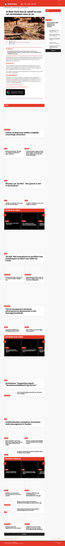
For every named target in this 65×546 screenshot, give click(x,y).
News (22, 4)
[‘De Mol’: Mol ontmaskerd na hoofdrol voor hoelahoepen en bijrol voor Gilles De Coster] (24, 242)
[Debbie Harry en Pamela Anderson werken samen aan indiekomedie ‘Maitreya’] (34, 519)
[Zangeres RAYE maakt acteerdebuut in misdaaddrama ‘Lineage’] (34, 485)
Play (25, 4)
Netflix (23, 347)
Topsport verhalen (24, 7)
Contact (59, 543)
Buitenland (7, 129)
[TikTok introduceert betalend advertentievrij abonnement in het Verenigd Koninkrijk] (24, 295)
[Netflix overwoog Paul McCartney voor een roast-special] (14, 485)
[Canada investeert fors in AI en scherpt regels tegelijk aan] (14, 269)
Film (26, 437)
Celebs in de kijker (7, 7)
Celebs (26, 326)
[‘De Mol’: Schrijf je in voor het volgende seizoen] (34, 195)
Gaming (26, 148)
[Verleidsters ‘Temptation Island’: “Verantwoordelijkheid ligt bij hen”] (24, 369)
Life (35, 4)
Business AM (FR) (15, 543)
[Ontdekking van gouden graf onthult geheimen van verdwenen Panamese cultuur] (47, 46)
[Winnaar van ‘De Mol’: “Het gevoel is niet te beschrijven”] (24, 169)
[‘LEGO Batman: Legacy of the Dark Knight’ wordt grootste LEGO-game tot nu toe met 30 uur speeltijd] (34, 143)
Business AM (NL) (8, 543)
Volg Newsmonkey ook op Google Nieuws (14, 84)
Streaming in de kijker (16, 7)
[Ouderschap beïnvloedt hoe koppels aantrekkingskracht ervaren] (10, 509)
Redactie (14, 41)
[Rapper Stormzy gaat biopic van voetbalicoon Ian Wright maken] (34, 433)
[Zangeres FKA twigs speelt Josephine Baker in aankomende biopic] (10, 452)
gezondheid (7, 504)
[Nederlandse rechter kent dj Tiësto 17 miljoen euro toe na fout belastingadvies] (34, 269)
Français (58, 538)
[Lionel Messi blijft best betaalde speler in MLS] (14, 322)
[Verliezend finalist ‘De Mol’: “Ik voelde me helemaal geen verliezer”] (14, 143)
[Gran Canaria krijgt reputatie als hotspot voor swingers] (10, 393)
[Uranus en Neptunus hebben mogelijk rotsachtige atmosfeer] (24, 118)
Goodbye (21, 543)
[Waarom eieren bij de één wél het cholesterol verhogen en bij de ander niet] (10, 502)
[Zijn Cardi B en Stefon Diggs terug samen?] (34, 322)
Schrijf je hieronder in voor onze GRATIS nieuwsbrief (16, 86)
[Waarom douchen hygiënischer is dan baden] (14, 519)
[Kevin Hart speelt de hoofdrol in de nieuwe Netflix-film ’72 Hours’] (30, 343)
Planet (28, 4)
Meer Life (55, 50)
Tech (32, 4)
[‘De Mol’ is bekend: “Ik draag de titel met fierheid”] (14, 195)
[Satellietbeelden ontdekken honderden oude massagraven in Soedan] (24, 408)
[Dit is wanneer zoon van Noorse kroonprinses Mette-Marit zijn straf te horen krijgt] (14, 433)
